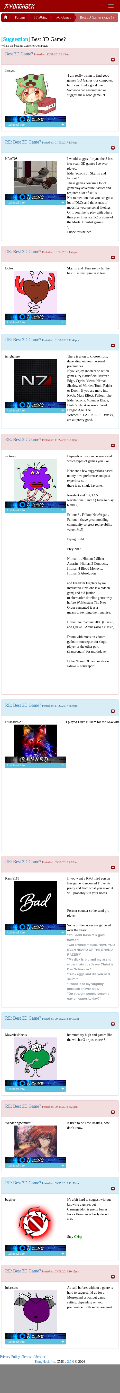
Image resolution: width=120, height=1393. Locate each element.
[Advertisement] (40, 28)
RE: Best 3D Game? (23, 142)
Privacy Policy (10, 1357)
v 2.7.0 (69, 1361)
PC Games (63, 17)
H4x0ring (40, 17)
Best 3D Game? (19, 53)
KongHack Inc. (45, 1361)
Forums (20, 17)
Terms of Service (34, 1357)
